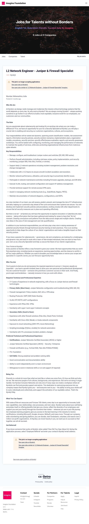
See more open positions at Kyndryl (24, 459)
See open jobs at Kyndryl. (20, 85)
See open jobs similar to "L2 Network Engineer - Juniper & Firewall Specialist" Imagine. (40, 87)
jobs (3, 57)
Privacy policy (39, 482)
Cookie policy (48, 482)
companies (13, 57)
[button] (3, 3)
